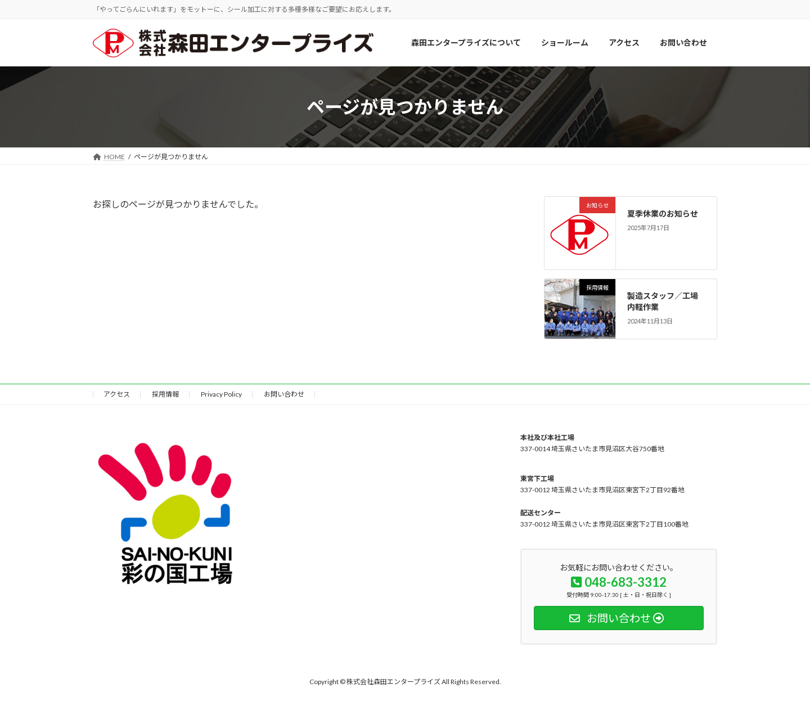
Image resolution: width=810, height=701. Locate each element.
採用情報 (165, 394)
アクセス (117, 394)
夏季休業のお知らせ (663, 213)
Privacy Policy (221, 394)
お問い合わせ (284, 394)
